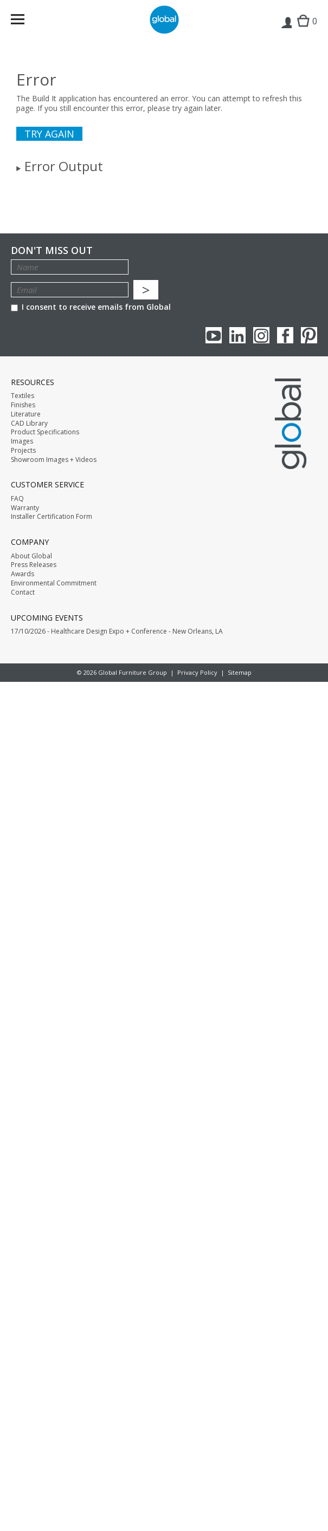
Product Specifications (45, 432)
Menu (24, 21)
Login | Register (286, 30)
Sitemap (240, 672)
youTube (213, 335)
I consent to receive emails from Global (91, 307)
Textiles (22, 396)
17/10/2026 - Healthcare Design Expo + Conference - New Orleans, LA (117, 631)
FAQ (17, 498)
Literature (26, 414)
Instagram (261, 335)
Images (22, 441)
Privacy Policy (197, 672)
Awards (22, 574)
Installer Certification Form (51, 516)
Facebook (285, 335)
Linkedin (237, 335)
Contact (23, 592)
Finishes (23, 405)
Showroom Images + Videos (54, 459)
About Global (31, 556)
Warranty (25, 508)
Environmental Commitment (54, 583)
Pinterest (309, 335)
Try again (49, 133)
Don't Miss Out (52, 250)
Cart (304, 30)
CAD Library (29, 423)
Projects (23, 450)
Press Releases (33, 565)
